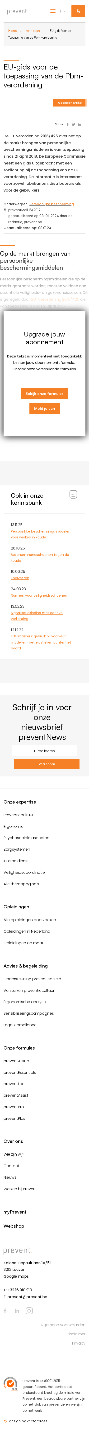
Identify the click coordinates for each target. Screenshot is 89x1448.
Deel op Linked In (79, 124)
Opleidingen (16, 907)
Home (12, 31)
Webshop (14, 1226)
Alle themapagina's (21, 884)
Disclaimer (76, 1334)
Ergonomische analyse (25, 1002)
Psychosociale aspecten (26, 838)
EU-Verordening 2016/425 (55, 299)
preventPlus (14, 1118)
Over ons (13, 1141)
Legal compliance (20, 1025)
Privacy (78, 1343)
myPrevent (78, 11)
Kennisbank (33, 31)
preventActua (16, 1061)
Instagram (29, 1311)
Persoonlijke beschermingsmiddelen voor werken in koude (40, 534)
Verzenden (47, 764)
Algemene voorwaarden (62, 1325)
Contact (11, 1166)
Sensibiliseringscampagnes (29, 1013)
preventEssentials (20, 1072)
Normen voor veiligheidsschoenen (39, 595)
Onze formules (19, 1048)
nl (59, 11)
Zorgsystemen (17, 849)
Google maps (16, 1276)
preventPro (14, 1107)
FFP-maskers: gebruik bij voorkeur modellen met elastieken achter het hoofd (41, 642)
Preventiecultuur (18, 815)
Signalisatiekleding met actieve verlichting (37, 616)
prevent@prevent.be (27, 1297)
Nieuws (10, 1177)
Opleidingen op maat (23, 943)
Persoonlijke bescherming (51, 204)
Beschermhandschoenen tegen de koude (40, 557)
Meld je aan (44, 408)
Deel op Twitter (73, 124)
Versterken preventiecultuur (29, 990)
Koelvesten (20, 578)
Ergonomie (13, 826)
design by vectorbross (28, 1421)
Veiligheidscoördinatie (24, 872)
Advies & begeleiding (26, 966)
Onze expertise (20, 802)
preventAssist (16, 1095)
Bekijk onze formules (44, 393)
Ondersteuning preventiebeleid (32, 979)
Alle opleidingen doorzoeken (30, 920)
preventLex (13, 1084)
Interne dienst (16, 861)
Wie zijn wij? (14, 1154)
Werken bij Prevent (20, 1189)
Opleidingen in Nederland (27, 931)
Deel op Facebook (67, 124)
